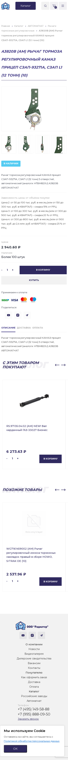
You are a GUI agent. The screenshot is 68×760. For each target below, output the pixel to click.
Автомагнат (34, 700)
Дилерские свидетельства (34, 658)
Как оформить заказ (34, 677)
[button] (57, 365)
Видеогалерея (34, 653)
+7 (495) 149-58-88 (33, 709)
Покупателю (34, 672)
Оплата (34, 686)
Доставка (34, 682)
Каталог (34, 691)
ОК (15, 748)
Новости (34, 649)
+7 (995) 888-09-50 (34, 714)
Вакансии (34, 663)
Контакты (34, 668)
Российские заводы (34, 696)
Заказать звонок (28, 719)
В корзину (51, 458)
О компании (34, 644)
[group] (34, 108)
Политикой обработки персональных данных (31, 741)
